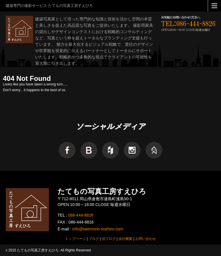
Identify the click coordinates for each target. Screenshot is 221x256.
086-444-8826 (80, 215)
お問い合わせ (145, 239)
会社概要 (125, 239)
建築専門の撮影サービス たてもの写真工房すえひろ (49, 5)
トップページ (75, 239)
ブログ (94, 239)
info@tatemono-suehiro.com (97, 229)
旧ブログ (109, 239)
